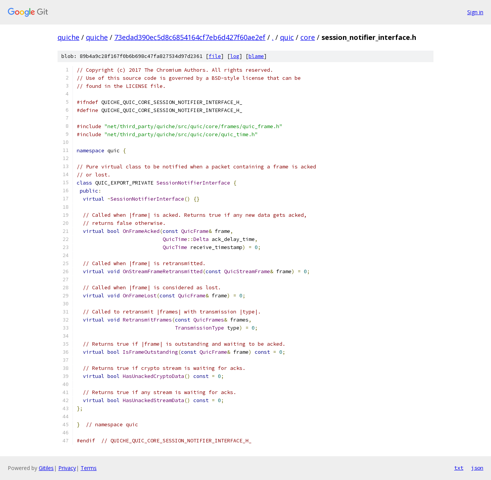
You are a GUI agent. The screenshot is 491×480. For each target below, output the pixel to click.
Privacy (67, 468)
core (307, 37)
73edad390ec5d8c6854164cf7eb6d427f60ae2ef (189, 37)
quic (287, 37)
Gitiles (46, 468)
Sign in (475, 12)
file (215, 56)
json (477, 467)
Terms (89, 468)
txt (458, 467)
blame (256, 56)
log (234, 56)
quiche (68, 37)
